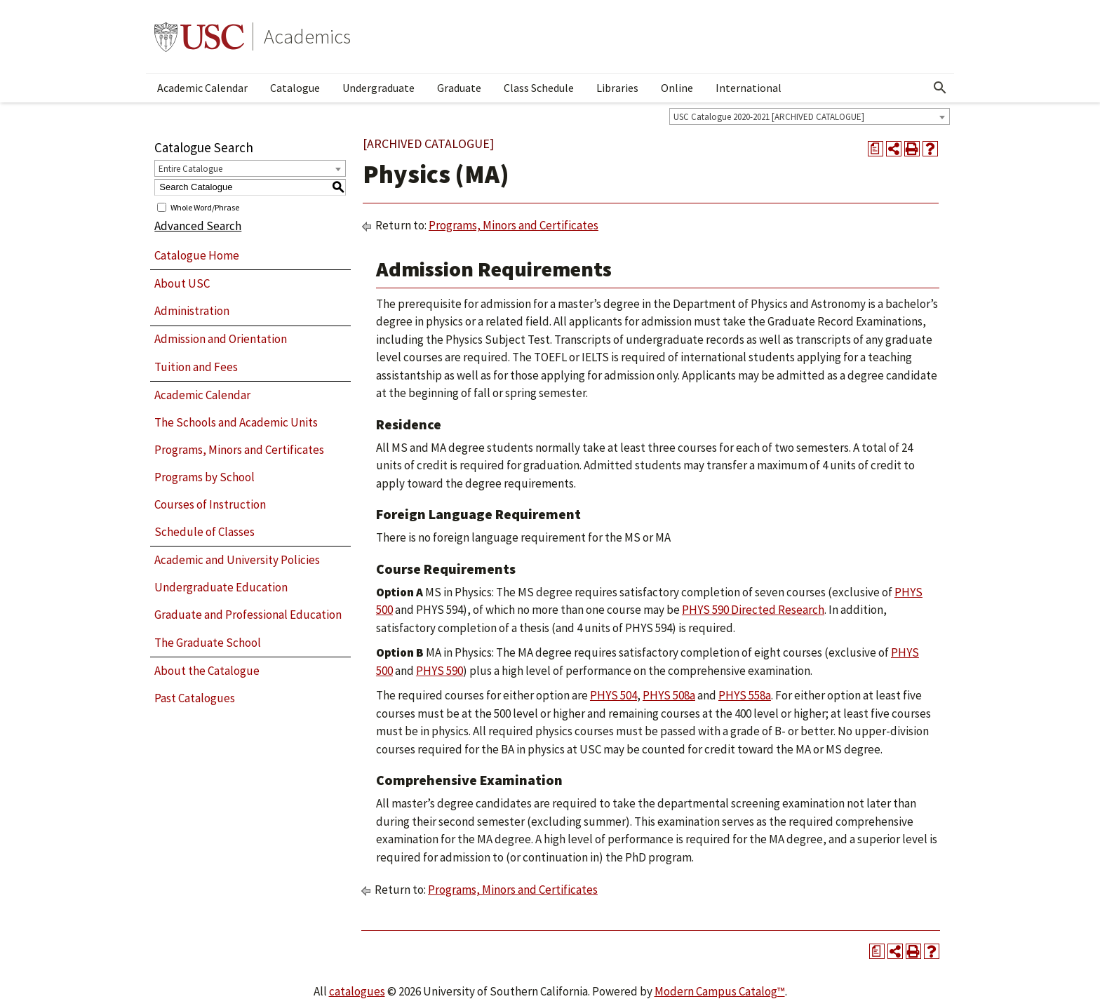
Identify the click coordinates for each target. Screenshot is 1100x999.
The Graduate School (207, 642)
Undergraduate (378, 88)
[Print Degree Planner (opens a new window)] (875, 148)
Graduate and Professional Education (248, 614)
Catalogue (295, 88)
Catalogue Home (196, 255)
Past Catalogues (194, 698)
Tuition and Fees (196, 367)
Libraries (617, 88)
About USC (182, 283)
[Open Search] (940, 88)
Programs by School (204, 477)
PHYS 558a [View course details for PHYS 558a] (744, 695)
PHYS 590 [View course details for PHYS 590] (439, 670)
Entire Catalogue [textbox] (190, 169)
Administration (191, 311)
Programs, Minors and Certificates (239, 449)
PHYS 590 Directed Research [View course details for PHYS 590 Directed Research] (753, 609)
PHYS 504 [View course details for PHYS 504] (613, 695)
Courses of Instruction (210, 504)
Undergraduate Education (221, 587)
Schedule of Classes (204, 531)
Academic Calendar (202, 88)
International (749, 88)
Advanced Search (197, 226)
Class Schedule (539, 88)
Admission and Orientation (220, 339)
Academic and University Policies (237, 560)
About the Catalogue (207, 670)
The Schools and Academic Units (236, 422)
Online (677, 88)
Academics (307, 36)
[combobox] (809, 116)
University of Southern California (199, 36)
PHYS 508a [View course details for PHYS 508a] (669, 695)
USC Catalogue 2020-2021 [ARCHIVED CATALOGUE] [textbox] (768, 117)
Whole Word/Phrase (204, 206)
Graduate (459, 88)
